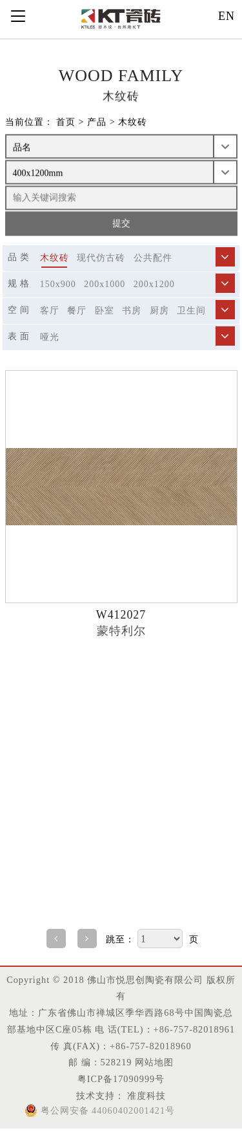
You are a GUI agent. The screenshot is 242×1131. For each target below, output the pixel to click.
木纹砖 (132, 122)
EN (226, 16)
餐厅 (76, 310)
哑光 (49, 337)
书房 (131, 310)
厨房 (159, 310)
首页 (66, 122)
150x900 (58, 284)
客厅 (49, 310)
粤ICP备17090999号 (121, 1079)
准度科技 (145, 1095)
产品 (96, 122)
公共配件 (153, 258)
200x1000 (104, 284)
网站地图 (154, 1062)
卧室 (104, 310)
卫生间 (191, 310)
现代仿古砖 (101, 258)
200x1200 (154, 284)
